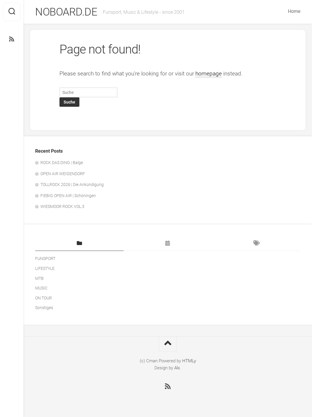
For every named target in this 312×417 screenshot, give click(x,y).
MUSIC (41, 288)
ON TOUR (43, 298)
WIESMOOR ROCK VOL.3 (62, 206)
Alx (177, 368)
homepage (208, 73)
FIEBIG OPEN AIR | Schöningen (68, 195)
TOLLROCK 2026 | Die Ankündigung (72, 184)
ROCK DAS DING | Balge (61, 162)
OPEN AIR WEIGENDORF (62, 173)
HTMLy (189, 360)
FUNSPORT (45, 258)
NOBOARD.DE (66, 12)
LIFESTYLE (44, 268)
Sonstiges (44, 307)
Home (294, 11)
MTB (39, 278)
